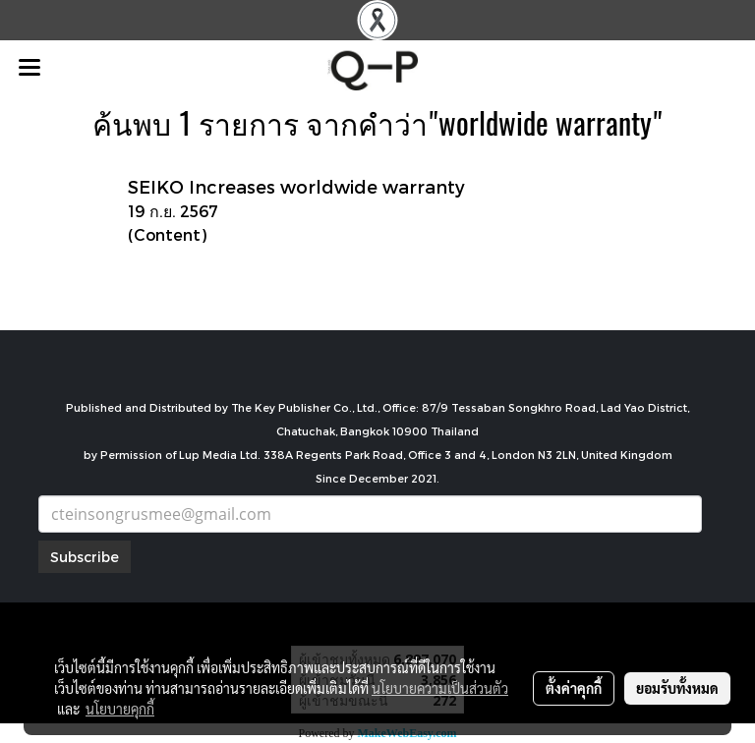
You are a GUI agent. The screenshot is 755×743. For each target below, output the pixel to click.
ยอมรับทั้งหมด (677, 688)
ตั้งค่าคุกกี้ (574, 688)
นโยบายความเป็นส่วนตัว (440, 688)
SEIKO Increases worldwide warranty (296, 186)
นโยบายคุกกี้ (120, 708)
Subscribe (84, 556)
